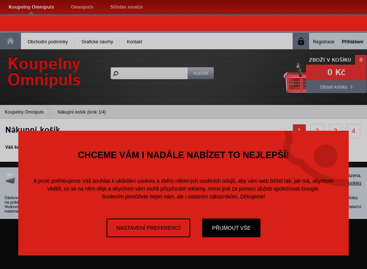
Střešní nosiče (126, 7)
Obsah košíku (333, 87)
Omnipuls (82, 7)
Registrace (323, 41)
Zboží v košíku (330, 60)
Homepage (10, 40)
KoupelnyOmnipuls (44, 72)
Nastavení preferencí (148, 228)
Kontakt (134, 41)
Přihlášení (352, 41)
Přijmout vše (231, 228)
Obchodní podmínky (48, 41)
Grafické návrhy (97, 41)
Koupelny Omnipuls (31, 7)
